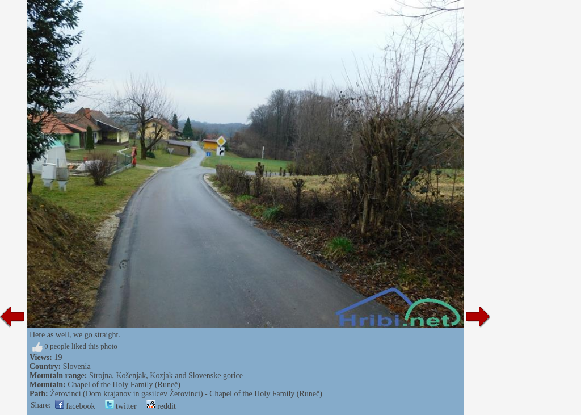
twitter (121, 406)
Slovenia (77, 366)
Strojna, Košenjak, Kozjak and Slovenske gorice (166, 375)
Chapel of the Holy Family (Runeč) (124, 384)
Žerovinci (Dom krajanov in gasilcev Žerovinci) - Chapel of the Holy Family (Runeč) (186, 393)
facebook (75, 406)
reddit (161, 406)
